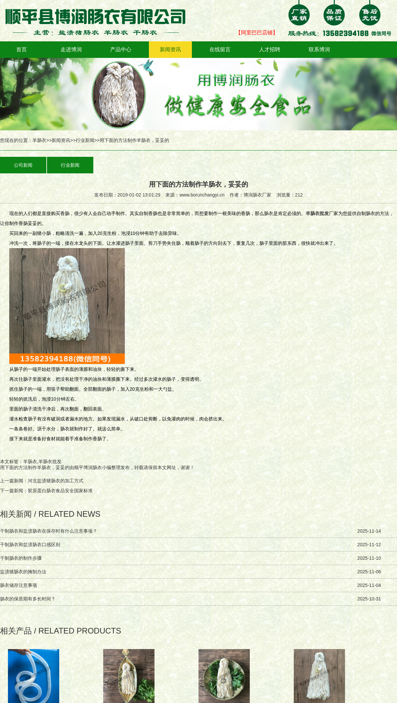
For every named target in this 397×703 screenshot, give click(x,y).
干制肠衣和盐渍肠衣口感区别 (30, 544)
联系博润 (319, 49)
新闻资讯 (170, 49)
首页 (21, 49)
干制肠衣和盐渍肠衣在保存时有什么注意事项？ (48, 531)
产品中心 (120, 49)
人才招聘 (269, 49)
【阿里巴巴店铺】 (257, 32)
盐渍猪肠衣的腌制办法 (23, 571)
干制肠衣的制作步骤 (21, 558)
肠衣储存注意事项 (18, 585)
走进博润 (71, 49)
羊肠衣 (39, 140)
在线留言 (220, 49)
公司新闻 (23, 165)
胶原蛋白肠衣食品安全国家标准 (60, 490)
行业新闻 (85, 140)
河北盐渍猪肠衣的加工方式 (55, 480)
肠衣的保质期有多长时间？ (28, 598)
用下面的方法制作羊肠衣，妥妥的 (34, 467)
